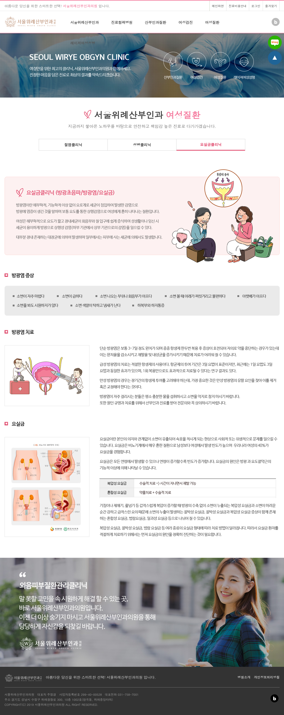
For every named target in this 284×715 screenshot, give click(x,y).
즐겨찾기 (271, 6)
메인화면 (218, 6)
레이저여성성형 (82, 43)
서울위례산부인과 (84, 22)
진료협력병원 (121, 22)
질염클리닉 (73, 144)
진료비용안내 (238, 6)
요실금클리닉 (210, 144)
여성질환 (212, 22)
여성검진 (186, 22)
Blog (275, 20)
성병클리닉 (142, 144)
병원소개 (244, 677)
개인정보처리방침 (267, 677)
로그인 (255, 6)
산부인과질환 (155, 22)
